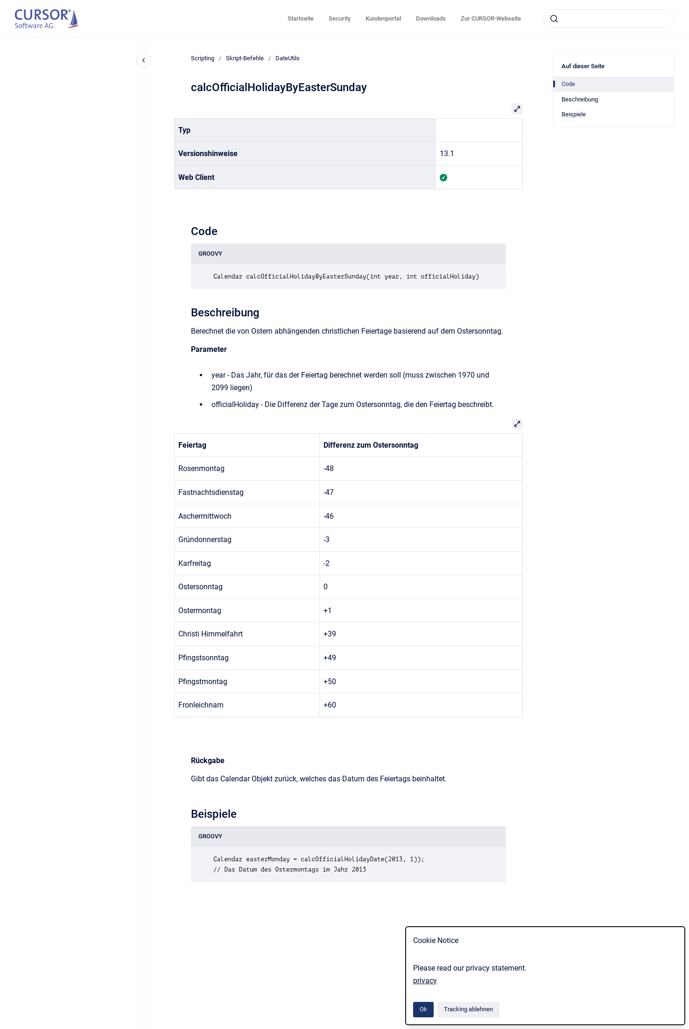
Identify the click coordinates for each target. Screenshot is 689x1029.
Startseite (301, 18)
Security (340, 18)
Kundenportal (383, 18)
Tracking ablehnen (468, 1009)
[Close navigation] (143, 60)
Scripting (202, 58)
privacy (425, 980)
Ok (423, 1009)
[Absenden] (554, 18)
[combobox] (609, 19)
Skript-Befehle (245, 58)
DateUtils (287, 58)
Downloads (431, 18)
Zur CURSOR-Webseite (491, 18)
